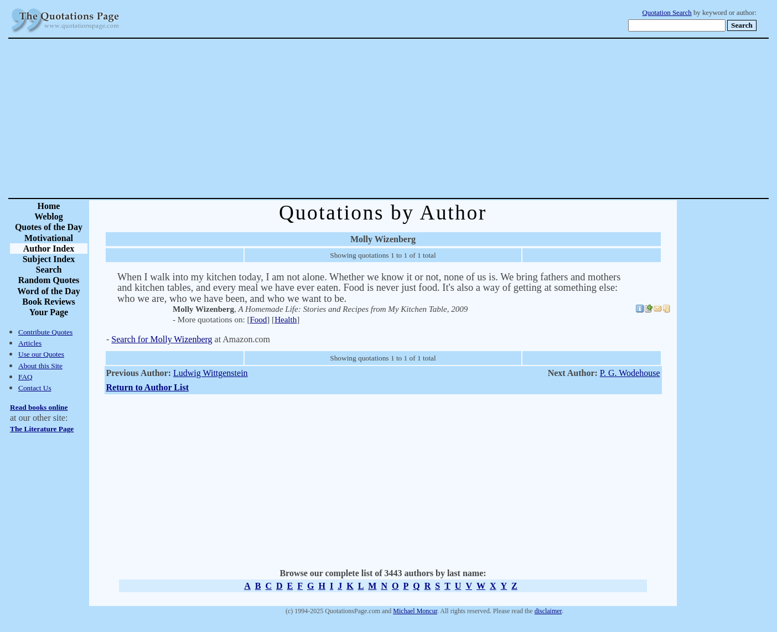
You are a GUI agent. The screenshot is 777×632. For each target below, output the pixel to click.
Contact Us (34, 388)
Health (285, 319)
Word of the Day (48, 291)
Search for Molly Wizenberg (161, 339)
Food (258, 319)
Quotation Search (667, 13)
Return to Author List (147, 387)
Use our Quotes (41, 354)
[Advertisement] (427, 118)
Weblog (48, 216)
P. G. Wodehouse (630, 373)
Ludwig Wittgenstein (210, 373)
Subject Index (49, 259)
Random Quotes (49, 280)
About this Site (40, 366)
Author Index (49, 248)
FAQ (25, 377)
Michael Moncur (415, 611)
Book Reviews (48, 301)
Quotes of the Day (48, 227)
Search (49, 269)
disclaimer (548, 611)
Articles (30, 343)
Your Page (48, 312)
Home (49, 206)
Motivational (48, 238)
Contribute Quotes (45, 332)
